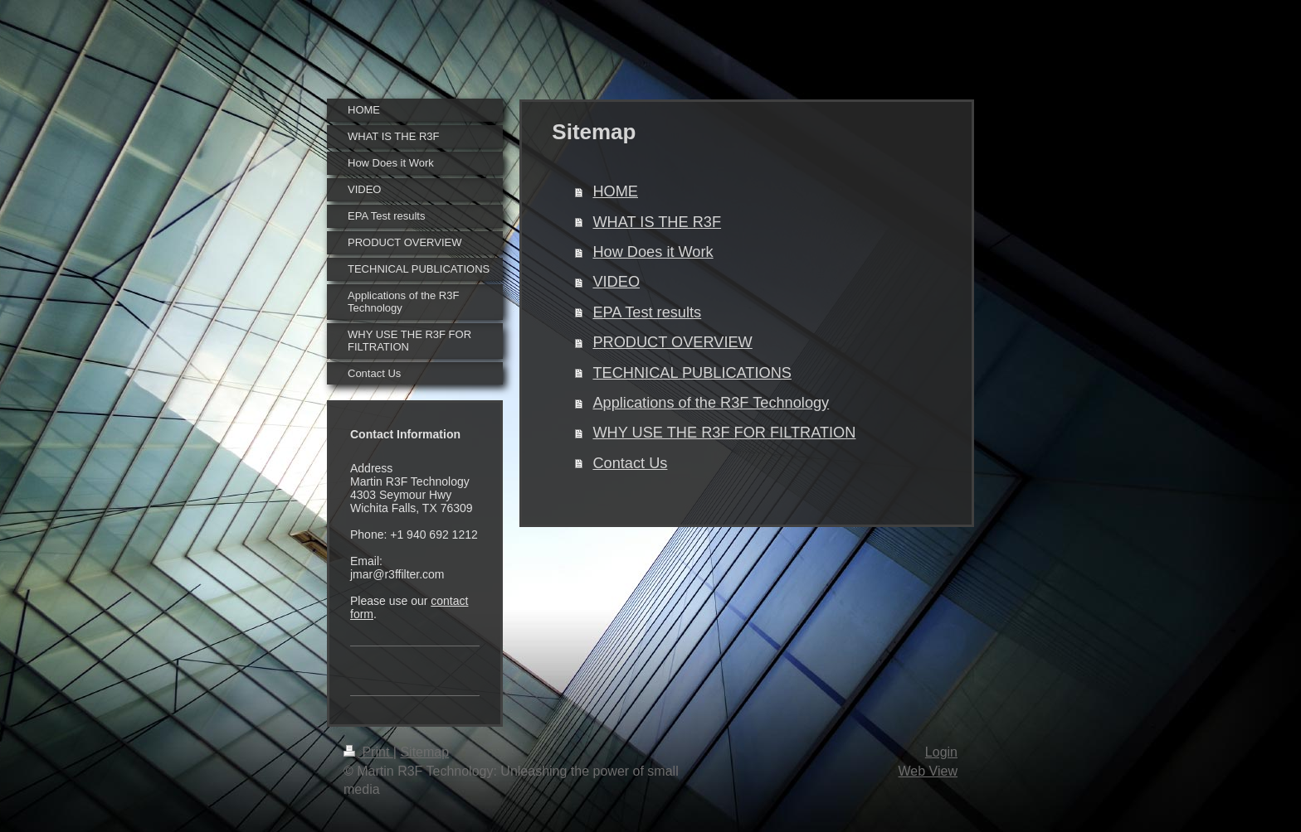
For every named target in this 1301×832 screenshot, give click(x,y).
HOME (615, 191)
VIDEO (616, 281)
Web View (928, 771)
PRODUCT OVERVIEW (672, 342)
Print (368, 752)
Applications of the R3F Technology (710, 402)
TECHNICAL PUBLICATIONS (692, 373)
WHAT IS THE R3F (656, 222)
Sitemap (424, 752)
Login (941, 752)
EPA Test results (646, 312)
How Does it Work (652, 252)
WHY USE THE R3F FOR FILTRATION (723, 432)
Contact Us (629, 463)
